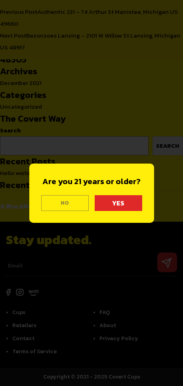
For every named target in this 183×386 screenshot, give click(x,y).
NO (65, 203)
